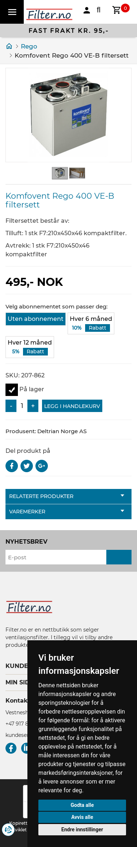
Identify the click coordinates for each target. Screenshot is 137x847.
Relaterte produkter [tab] (66, 496)
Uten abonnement (36, 318)
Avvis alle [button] (82, 817)
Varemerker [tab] (66, 511)
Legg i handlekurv (72, 406)
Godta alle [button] (82, 805)
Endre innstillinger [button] (82, 829)
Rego (29, 46)
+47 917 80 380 (24, 723)
